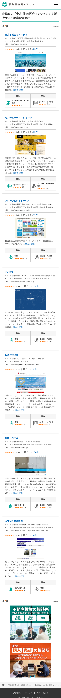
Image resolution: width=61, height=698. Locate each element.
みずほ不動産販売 (14, 521)
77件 (35, 215)
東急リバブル (11, 438)
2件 (34, 369)
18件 (35, 132)
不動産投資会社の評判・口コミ (19, 685)
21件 (35, 49)
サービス (29, 693)
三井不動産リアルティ (16, 34)
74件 (36, 452)
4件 (34, 535)
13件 (36, 286)
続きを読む (18, 90)
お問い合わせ (42, 693)
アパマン (9, 272)
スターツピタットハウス (17, 200)
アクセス (17, 693)
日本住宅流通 (11, 355)
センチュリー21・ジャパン (18, 117)
